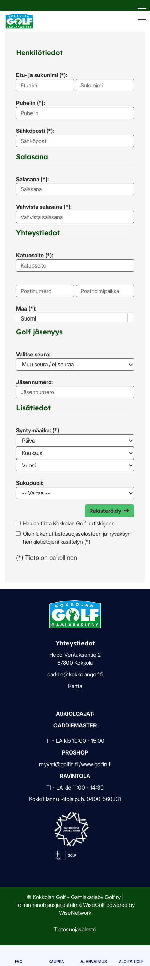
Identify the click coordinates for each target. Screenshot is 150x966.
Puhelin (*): (30, 102)
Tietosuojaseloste (75, 929)
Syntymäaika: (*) (37, 430)
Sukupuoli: (29, 482)
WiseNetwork (75, 912)
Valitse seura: (33, 354)
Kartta (75, 686)
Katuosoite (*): (34, 255)
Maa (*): (26, 308)
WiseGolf (94, 904)
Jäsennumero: (34, 382)
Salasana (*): (32, 179)
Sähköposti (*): (35, 130)
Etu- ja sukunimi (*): (41, 75)
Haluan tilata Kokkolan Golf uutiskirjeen (69, 523)
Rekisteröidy (109, 510)
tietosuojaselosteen (78, 533)
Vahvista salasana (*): (44, 206)
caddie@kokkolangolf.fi (75, 674)
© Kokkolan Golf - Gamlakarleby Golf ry (74, 896)
